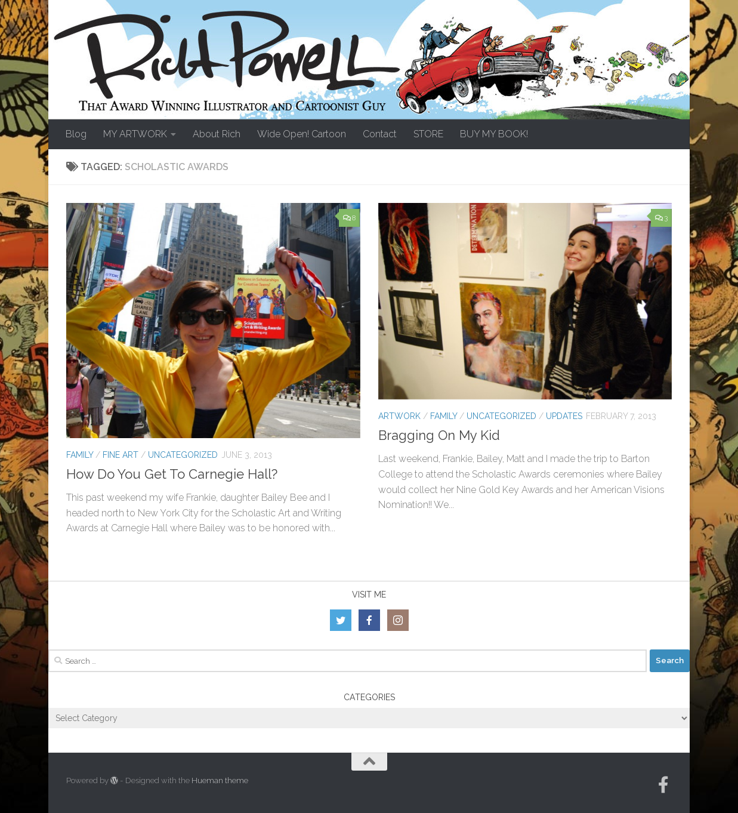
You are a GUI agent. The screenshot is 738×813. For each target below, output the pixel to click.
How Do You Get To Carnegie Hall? (171, 474)
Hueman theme (220, 780)
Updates (564, 416)
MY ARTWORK (135, 134)
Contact (380, 134)
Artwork (399, 416)
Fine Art (120, 455)
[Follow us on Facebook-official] (663, 785)
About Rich (216, 134)
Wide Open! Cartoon (301, 134)
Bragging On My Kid (439, 435)
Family (79, 455)
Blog (76, 134)
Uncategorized (183, 455)
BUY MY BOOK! (494, 134)
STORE (428, 134)
